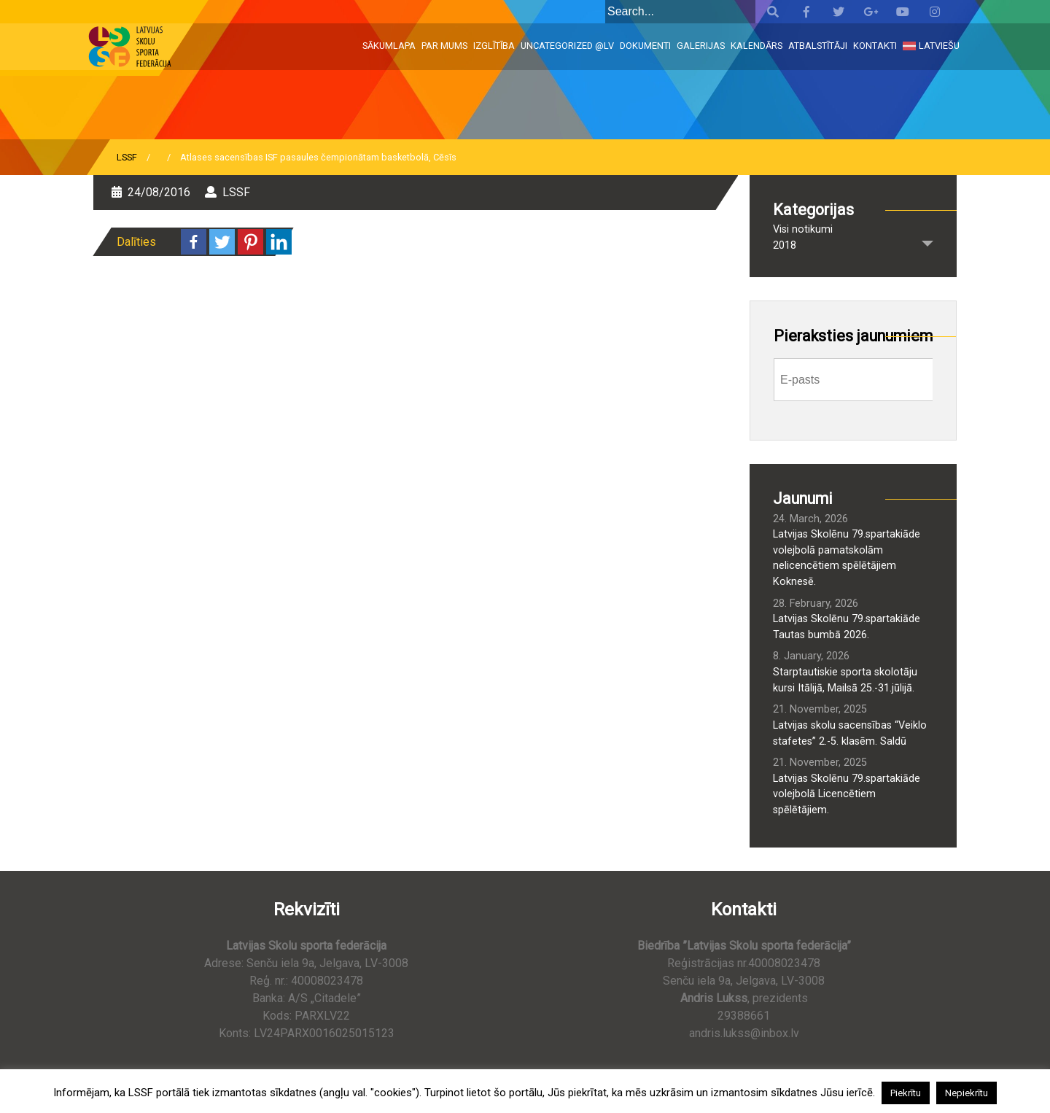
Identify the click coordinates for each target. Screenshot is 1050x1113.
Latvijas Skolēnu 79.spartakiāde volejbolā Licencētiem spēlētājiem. (846, 794)
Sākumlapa (389, 45)
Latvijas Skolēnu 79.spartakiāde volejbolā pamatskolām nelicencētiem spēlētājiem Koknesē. (846, 558)
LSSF (127, 157)
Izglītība (494, 45)
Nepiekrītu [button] (966, 1092)
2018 (784, 245)
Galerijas (701, 45)
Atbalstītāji (817, 45)
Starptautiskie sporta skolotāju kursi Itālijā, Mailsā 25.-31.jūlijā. (845, 680)
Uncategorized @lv (567, 45)
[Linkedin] (279, 242)
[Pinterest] (250, 242)
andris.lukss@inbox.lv (744, 1033)
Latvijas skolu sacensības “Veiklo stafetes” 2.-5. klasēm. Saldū (850, 733)
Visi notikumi (803, 229)
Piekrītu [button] (905, 1092)
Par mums (444, 45)
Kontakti (875, 45)
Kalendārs (756, 45)
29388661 (744, 1016)
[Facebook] (193, 242)
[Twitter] (222, 242)
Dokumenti (645, 45)
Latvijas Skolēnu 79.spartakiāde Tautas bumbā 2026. (846, 627)
